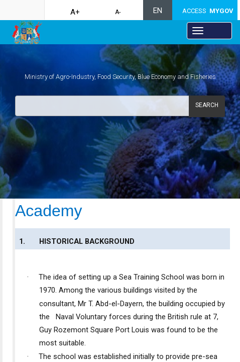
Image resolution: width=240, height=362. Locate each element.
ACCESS (207, 11)
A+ (75, 12)
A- (118, 12)
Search (206, 105)
